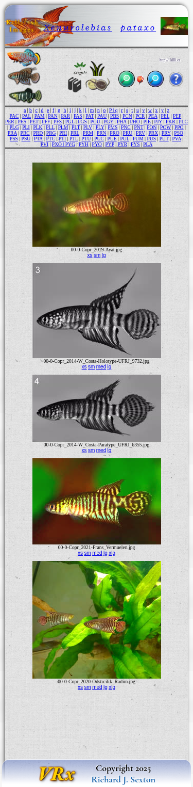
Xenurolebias (78, 27)
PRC (25, 133)
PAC (14, 116)
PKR (171, 121)
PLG (14, 127)
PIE (146, 121)
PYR (123, 144)
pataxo (138, 27)
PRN (102, 133)
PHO (134, 121)
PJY (158, 121)
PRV (140, 133)
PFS (58, 121)
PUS (151, 138)
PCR (140, 116)
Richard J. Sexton (123, 779)
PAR (65, 116)
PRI (63, 133)
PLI (25, 127)
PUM (138, 138)
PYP (110, 144)
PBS (114, 116)
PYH (84, 144)
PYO (97, 144)
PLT (76, 127)
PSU (26, 138)
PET (34, 121)
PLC (183, 121)
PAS (78, 116)
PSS (14, 138)
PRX (153, 133)
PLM (63, 127)
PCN (127, 116)
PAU (102, 116)
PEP (177, 116)
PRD (38, 133)
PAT (89, 116)
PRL (75, 133)
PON (151, 127)
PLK (37, 127)
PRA (12, 133)
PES (21, 121)
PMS (112, 127)
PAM (39, 116)
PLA (147, 144)
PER (9, 121)
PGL (70, 121)
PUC (99, 138)
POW (165, 127)
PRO (114, 133)
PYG (70, 144)
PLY (100, 127)
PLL (50, 127)
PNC (126, 127)
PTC (50, 138)
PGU (95, 121)
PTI (62, 138)
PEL (165, 116)
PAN (52, 116)
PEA (152, 116)
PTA (38, 138)
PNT (138, 127)
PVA (176, 138)
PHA (122, 121)
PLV (87, 127)
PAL (26, 116)
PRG (51, 133)
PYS (135, 144)
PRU (128, 133)
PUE (112, 138)
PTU (86, 138)
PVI (44, 144)
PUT (164, 138)
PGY (109, 121)
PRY (166, 133)
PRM (88, 133)
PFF (46, 121)
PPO (179, 127)
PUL (124, 138)
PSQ (178, 133)
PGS (82, 121)
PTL (73, 138)
